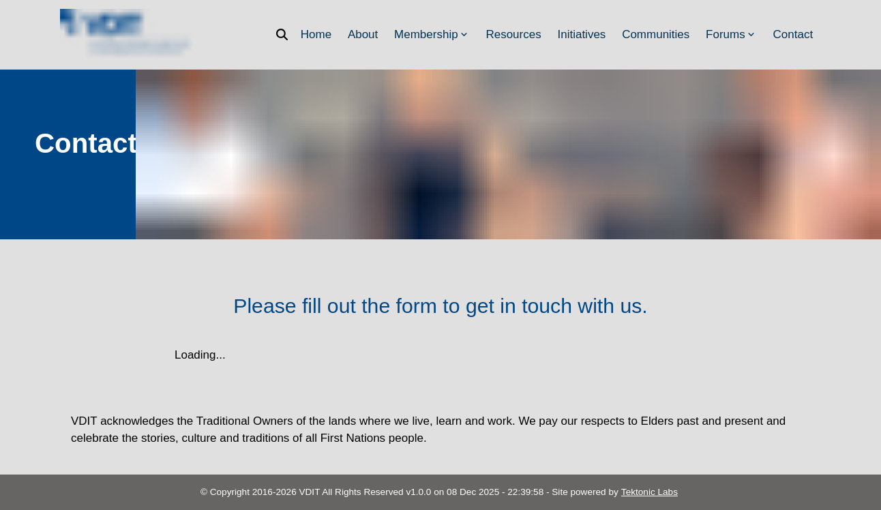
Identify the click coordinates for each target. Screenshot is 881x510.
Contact (793, 34)
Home (316, 34)
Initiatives (581, 34)
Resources (513, 34)
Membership (432, 34)
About (363, 34)
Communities (655, 34)
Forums (731, 34)
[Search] (286, 34)
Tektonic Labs (649, 492)
